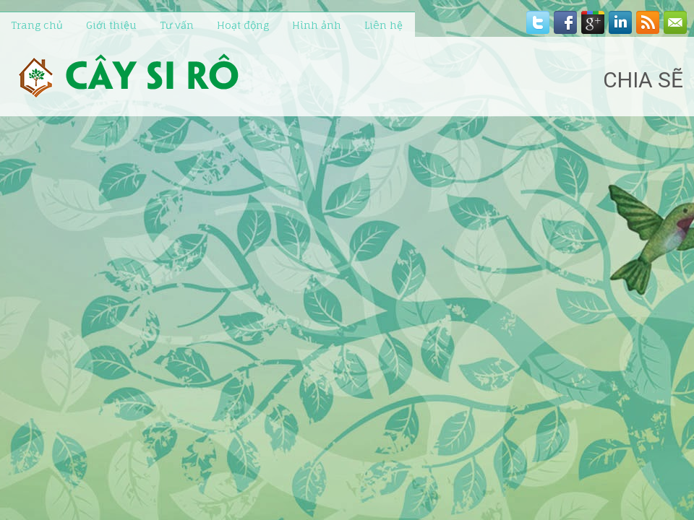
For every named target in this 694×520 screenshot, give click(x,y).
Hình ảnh (316, 25)
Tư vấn (177, 25)
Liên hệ (383, 25)
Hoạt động (243, 25)
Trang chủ (37, 25)
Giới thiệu (111, 25)
